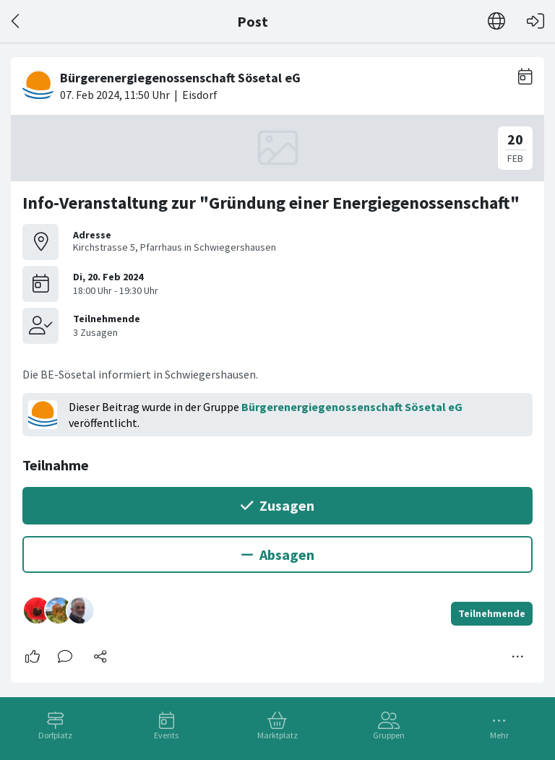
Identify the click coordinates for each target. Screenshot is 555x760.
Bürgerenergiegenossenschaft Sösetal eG (351, 407)
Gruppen (389, 735)
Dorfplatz (55, 735)
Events (166, 735)
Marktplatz (277, 735)
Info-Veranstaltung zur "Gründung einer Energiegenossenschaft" (271, 202)
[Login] (535, 21)
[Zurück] (16, 21)
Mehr (499, 735)
